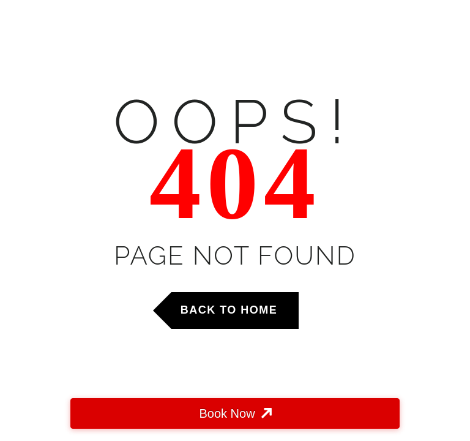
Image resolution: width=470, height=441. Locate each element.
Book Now (227, 413)
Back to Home (229, 310)
